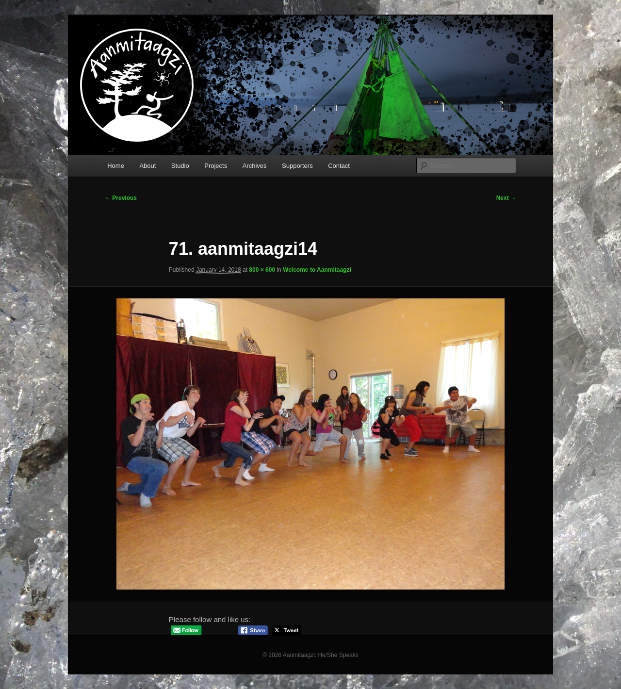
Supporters (297, 165)
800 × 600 (262, 269)
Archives (255, 165)
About (147, 165)
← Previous (121, 198)
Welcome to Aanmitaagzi (317, 269)
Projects (215, 165)
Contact (339, 165)
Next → (506, 198)
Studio (180, 165)
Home (115, 165)
